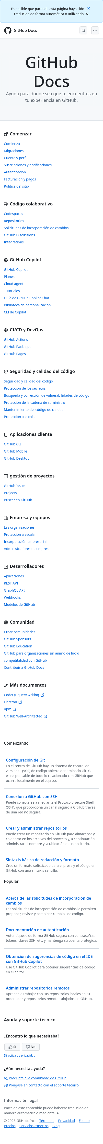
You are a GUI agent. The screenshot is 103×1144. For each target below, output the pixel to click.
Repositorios (14, 220)
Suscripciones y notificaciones (28, 165)
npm (10, 709)
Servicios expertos (33, 1125)
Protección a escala (19, 416)
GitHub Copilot (16, 269)
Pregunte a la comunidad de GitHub (35, 1078)
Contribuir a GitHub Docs (24, 667)
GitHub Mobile (15, 451)
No (30, 1046)
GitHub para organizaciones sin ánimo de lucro (41, 653)
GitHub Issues (15, 485)
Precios (9, 1125)
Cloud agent (13, 283)
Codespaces (13, 213)
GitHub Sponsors (17, 639)
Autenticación (15, 172)
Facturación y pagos (20, 179)
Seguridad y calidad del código (28, 381)
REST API (11, 583)
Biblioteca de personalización (27, 305)
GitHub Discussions (19, 235)
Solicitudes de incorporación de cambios (36, 228)
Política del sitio (16, 186)
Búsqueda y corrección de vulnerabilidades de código (47, 395)
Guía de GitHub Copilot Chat (26, 298)
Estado (84, 1120)
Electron (13, 702)
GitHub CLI (12, 444)
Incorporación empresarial (25, 541)
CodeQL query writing (24, 694)
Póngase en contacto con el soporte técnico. (42, 1085)
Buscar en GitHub (18, 500)
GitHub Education (18, 646)
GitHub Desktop (17, 458)
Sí (12, 1046)
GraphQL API (14, 590)
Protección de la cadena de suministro (34, 402)
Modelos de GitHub (19, 604)
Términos (46, 1120)
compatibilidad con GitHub (25, 660)
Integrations (14, 242)
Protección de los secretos (25, 388)
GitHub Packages (17, 346)
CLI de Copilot (15, 312)
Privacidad (66, 1120)
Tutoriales (12, 290)
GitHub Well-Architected (25, 716)
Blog (56, 1125)
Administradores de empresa (27, 548)
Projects (10, 492)
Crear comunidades (19, 632)
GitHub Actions (16, 339)
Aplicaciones (14, 576)
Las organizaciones (19, 527)
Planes (9, 276)
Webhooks (12, 597)
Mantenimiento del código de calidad (34, 409)
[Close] (89, 8)
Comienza (12, 143)
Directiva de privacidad (19, 1055)
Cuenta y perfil (15, 157)
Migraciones (13, 150)
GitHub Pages (15, 353)
